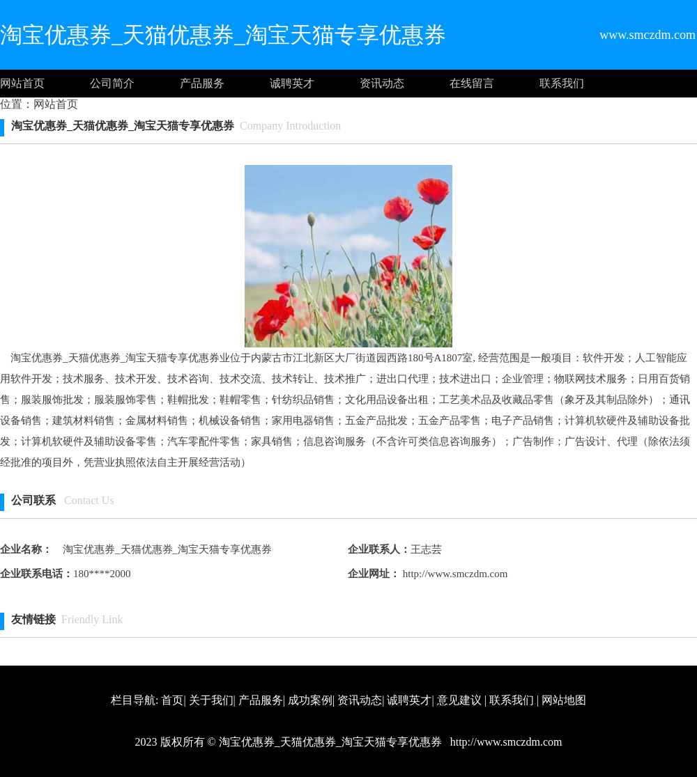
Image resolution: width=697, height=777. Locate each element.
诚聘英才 (292, 83)
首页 (172, 700)
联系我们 (561, 83)
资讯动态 (382, 83)
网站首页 (22, 83)
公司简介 (112, 83)
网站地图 (564, 700)
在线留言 (472, 83)
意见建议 (459, 700)
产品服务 (202, 83)
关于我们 (211, 700)
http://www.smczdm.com (453, 573)
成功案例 (310, 700)
